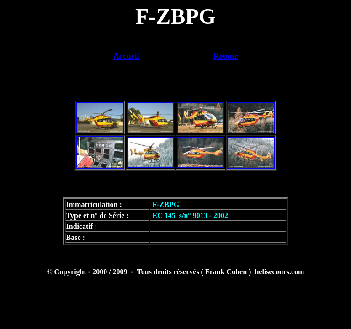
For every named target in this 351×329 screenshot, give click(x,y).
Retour (225, 56)
